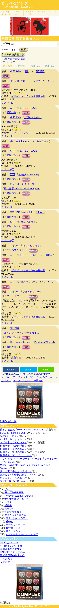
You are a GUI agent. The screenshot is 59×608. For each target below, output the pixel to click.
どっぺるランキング (46, 377)
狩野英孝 (14, 81)
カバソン (41, 12)
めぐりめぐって (31, 245)
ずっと (8, 489)
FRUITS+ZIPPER (14, 492)
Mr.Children (16, 71)
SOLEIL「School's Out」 (13, 433)
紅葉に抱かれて (27, 222)
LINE (46, 369)
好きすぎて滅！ (13, 512)
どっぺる (5, 13)
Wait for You (22, 141)
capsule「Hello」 (9, 436)
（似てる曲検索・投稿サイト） (18, 7)
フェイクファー (31, 291)
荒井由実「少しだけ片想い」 (16, 471)
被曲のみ (35, 65)
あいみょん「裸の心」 (12, 478)
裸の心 (9, 521)
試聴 (5, 76)
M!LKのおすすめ (9, 542)
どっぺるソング (14, 3)
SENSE (40, 71)
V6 (11, 141)
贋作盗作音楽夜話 (15, 58)
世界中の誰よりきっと (16, 499)
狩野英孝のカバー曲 (14, 374)
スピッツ (14, 245)
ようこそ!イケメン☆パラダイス (21, 332)
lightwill (26, 606)
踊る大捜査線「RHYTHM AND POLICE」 (23, 429)
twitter (28, 369)
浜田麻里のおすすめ (11, 549)
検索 (23, 49)
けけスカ (9, 502)
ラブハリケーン (41, 81)
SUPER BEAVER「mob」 (14, 481)
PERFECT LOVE (27, 108)
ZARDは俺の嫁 (8, 421)
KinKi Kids (15, 117)
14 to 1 (40, 212)
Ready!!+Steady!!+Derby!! (18, 495)
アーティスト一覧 (23, 377)
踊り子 (8, 505)
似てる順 (7, 65)
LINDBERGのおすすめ (12, 552)
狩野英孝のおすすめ (40, 374)
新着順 (21, 65)
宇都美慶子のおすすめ (12, 555)
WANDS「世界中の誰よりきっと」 (19, 474)
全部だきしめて (32, 117)
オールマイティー (15, 524)
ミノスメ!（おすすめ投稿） (28, 380)
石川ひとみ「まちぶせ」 (13, 439)
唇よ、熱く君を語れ (17, 518)
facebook (11, 369)
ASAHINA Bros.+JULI (21, 212)
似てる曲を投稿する (13, 54)
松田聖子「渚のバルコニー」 (16, 455)
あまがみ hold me (28, 174)
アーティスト (29, 13)
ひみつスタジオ (15, 250)
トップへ (6, 377)
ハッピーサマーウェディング (22, 534)
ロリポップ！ (42, 606)
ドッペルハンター (21, 133)
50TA (12, 107)
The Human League (20, 342)
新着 (17, 13)
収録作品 (11, 112)
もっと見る (6, 558)
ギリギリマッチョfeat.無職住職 (28, 96)
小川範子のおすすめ (11, 545)
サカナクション (14, 531)
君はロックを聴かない (16, 515)
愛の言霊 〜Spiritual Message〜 (21, 188)
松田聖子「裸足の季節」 (13, 445)
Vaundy (8, 508)
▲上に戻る (6, 562)
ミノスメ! (53, 12)
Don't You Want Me (44, 342)
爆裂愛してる (13, 528)
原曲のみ (49, 65)
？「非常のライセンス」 (13, 442)
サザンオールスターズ (22, 184)
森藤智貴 (16, 357)
